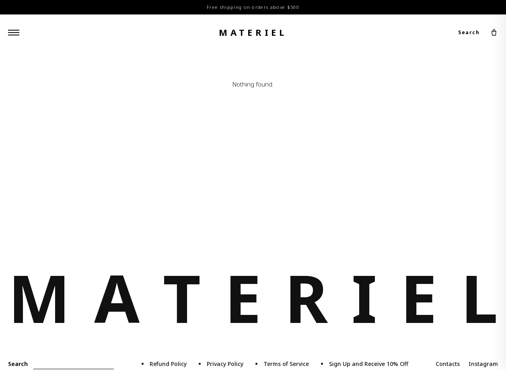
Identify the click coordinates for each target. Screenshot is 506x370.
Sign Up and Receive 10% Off (368, 364)
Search (468, 32)
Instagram (483, 364)
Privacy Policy (225, 364)
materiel (253, 32)
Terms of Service (286, 364)
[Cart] (494, 33)
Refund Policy (168, 364)
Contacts (448, 364)
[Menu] (13, 32)
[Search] (73, 364)
